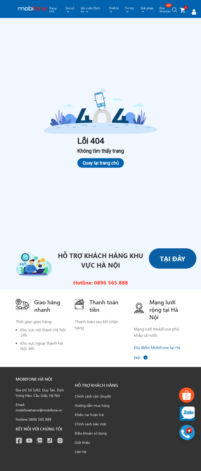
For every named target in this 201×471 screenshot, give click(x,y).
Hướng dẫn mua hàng (92, 405)
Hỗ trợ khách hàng (96, 385)
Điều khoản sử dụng (91, 433)
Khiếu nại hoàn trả (89, 414)
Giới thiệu (82, 442)
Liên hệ (80, 451)
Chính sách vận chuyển (93, 396)
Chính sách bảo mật (90, 423)
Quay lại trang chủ (101, 163)
